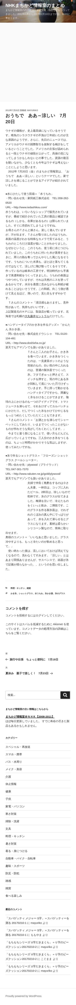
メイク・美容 (13, 769)
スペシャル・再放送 (17, 746)
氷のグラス (60, 593)
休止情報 (10, 783)
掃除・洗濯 (12, 821)
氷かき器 (49, 593)
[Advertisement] (38, 62)
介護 (8, 776)
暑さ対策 (10, 843)
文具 (8, 828)
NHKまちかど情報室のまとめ (35, 5)
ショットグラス (26, 593)
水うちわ (39, 593)
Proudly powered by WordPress (23, 996)
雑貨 (29, 588)
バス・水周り (13, 761)
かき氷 (14, 593)
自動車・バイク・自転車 (20, 858)
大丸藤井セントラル (37, 316)
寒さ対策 (10, 813)
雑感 (8, 880)
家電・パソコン (15, 806)
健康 (8, 791)
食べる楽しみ (13, 895)
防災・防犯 (12, 873)
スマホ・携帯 (13, 754)
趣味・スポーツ (15, 865)
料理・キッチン (18, 588)
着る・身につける (16, 850)
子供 (8, 798)
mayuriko (32, 110)
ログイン (41, 615)
